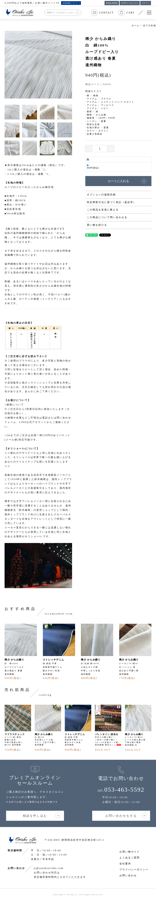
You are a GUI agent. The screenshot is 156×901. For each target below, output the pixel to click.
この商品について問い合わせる (107, 217)
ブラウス (106, 99)
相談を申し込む (35, 815)
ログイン (145, 3)
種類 (89, 115)
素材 (89, 111)
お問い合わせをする (121, 815)
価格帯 (91, 118)
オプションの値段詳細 (101, 194)
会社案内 (125, 863)
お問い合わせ (128, 875)
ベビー (105, 108)
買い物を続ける (97, 225)
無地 (95, 95)
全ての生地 (149, 25)
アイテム (92, 99)
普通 (106, 127)
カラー (91, 131)
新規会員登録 (111, 3)
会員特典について (70, 3)
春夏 (103, 121)
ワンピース (107, 105)
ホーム (135, 25)
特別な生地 (93, 124)
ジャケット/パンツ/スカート (117, 102)
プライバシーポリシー (133, 869)
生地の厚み (93, 127)
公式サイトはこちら (129, 3)
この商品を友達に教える (103, 209)
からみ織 (101, 115)
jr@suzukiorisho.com (49, 868)
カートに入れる (118, 181)
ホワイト (103, 131)
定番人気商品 (94, 134)
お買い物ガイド (129, 851)
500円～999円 (106, 118)
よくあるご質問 (129, 857)
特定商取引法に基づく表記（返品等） (111, 202)
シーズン (92, 121)
